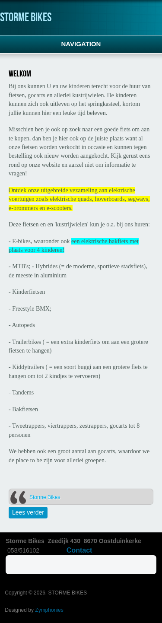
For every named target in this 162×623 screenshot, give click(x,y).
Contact (79, 550)
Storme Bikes (44, 497)
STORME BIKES (25, 17)
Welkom (20, 74)
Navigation (81, 44)
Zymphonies (49, 610)
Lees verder (30, 512)
